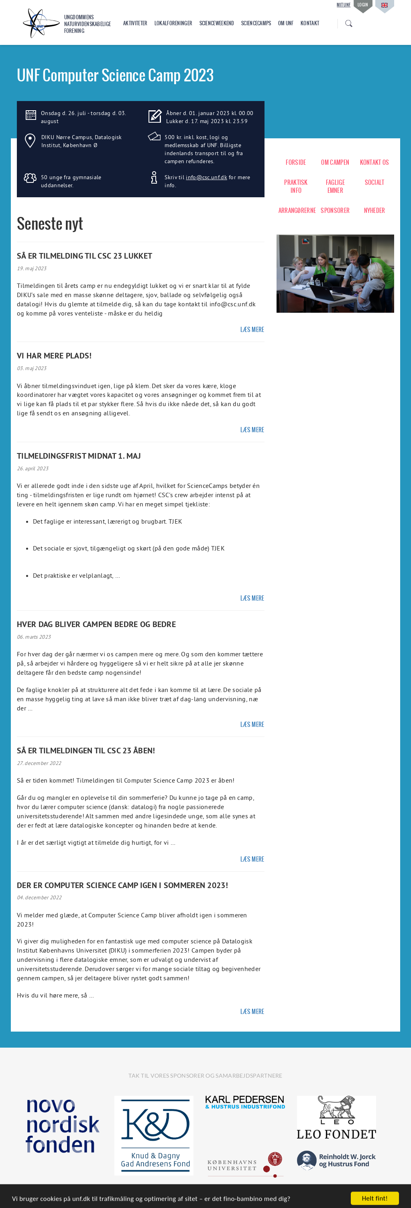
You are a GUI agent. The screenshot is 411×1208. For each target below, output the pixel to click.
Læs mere (252, 330)
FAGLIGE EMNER (335, 186)
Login (363, 5)
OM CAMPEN (335, 162)
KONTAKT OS (374, 162)
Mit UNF (343, 5)
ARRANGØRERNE (296, 210)
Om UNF (286, 23)
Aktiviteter (135, 23)
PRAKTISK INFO (295, 186)
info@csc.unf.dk (206, 177)
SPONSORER (335, 210)
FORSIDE (296, 162)
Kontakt (310, 23)
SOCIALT (375, 182)
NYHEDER (374, 210)
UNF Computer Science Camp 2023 (115, 75)
